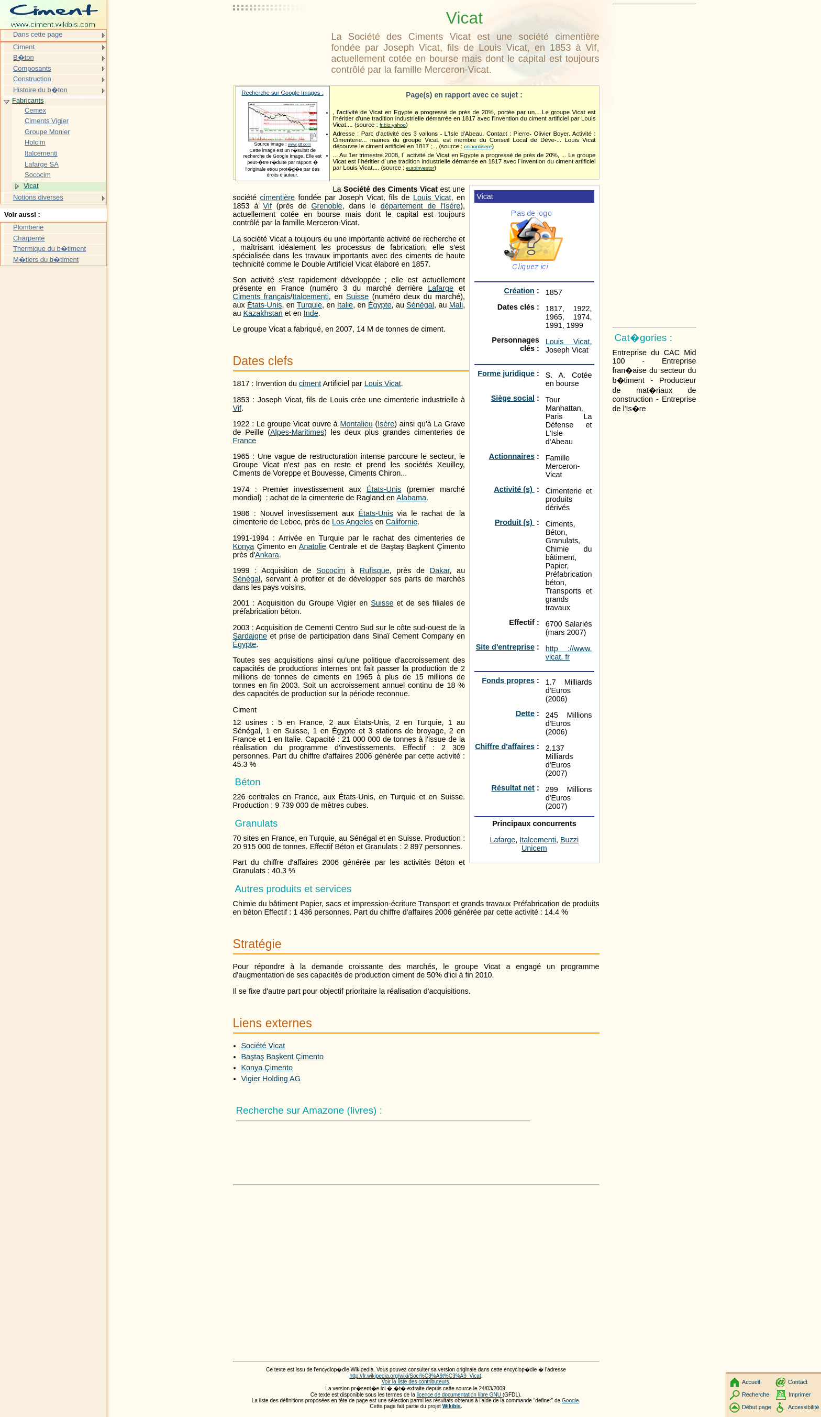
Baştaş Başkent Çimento (282, 1056)
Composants (32, 68)
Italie (345, 305)
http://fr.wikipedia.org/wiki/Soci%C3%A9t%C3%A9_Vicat (415, 1376)
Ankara (267, 555)
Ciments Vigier (47, 121)
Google (570, 1400)
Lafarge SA (42, 164)
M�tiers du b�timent (46, 259)
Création (519, 291)
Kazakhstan (263, 313)
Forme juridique (506, 373)
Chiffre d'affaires (505, 746)
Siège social (513, 398)
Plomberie (28, 227)
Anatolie (312, 546)
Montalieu (356, 424)
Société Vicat (263, 1045)
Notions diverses (38, 197)
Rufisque (375, 570)
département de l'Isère (421, 206)
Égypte (380, 305)
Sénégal (420, 305)
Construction (32, 79)
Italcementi (537, 840)
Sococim (330, 570)
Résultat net (513, 788)
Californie (402, 522)
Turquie (309, 305)
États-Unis (264, 305)
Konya (243, 546)
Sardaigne (250, 636)
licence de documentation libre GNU (460, 1395)
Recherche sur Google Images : (283, 93)
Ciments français (262, 296)
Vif (267, 206)
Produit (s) (515, 522)
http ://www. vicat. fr (569, 652)
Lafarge (503, 840)
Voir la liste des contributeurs (415, 1382)
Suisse (357, 296)
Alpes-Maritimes (297, 432)
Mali (456, 305)
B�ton (23, 57)
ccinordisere (478, 146)
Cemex (35, 110)
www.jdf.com (299, 144)
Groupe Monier (47, 132)
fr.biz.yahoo (393, 125)
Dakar (440, 570)
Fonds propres (508, 680)
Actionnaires (512, 456)
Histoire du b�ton (40, 90)
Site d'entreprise (505, 647)
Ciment (24, 47)
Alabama (411, 497)
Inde (311, 313)
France (245, 440)
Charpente (29, 238)
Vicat (31, 186)
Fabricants (27, 100)
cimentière (277, 197)
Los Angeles (352, 522)
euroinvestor (420, 168)
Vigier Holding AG (271, 1078)
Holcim (35, 142)
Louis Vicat (568, 341)
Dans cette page (37, 34)
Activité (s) (514, 489)
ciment (310, 383)
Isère (386, 424)
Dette (525, 713)
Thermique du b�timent (49, 248)
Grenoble (326, 206)
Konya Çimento (267, 1067)
